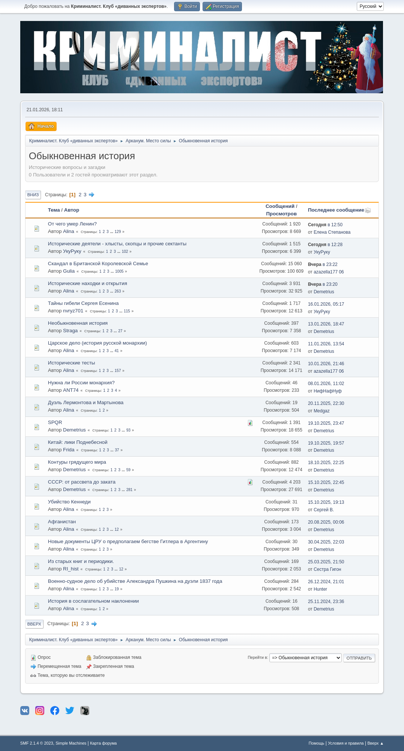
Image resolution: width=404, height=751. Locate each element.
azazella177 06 (329, 272)
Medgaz (322, 411)
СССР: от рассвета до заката (82, 482)
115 (127, 311)
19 (117, 589)
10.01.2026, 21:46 (326, 363)
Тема (54, 210)
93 (128, 430)
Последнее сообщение (339, 210)
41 (117, 351)
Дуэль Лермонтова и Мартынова (85, 402)
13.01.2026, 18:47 (326, 324)
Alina (68, 231)
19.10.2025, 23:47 (326, 423)
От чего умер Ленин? (72, 224)
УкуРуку (72, 251)
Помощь (316, 743)
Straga (70, 330)
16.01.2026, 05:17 (326, 304)
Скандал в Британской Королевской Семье (98, 263)
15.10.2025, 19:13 (326, 502)
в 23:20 (323, 284)
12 (117, 529)
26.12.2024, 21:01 (326, 581)
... (112, 232)
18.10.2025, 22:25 (326, 462)
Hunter (320, 589)
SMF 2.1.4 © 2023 (36, 743)
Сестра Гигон (327, 569)
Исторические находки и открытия (87, 283)
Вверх (34, 624)
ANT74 (70, 390)
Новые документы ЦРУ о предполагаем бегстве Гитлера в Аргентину (128, 541)
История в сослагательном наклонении (93, 601)
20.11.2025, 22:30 (326, 403)
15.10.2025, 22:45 (326, 482)
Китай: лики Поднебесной (78, 442)
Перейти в (257, 657)
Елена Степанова (332, 232)
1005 (119, 271)
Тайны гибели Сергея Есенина (83, 303)
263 (118, 291)
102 (125, 251)
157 (118, 371)
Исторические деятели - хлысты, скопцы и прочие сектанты (117, 243)
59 (128, 470)
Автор (71, 210)
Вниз (33, 195)
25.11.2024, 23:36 (326, 601)
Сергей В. (324, 509)
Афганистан (62, 521)
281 (129, 490)
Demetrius (324, 291)
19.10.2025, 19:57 (326, 443)
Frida (68, 449)
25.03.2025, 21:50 (326, 561)
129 (118, 232)
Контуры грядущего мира (77, 462)
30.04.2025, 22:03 (326, 542)
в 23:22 (323, 264)
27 (120, 331)
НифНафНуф (328, 391)
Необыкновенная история (78, 323)
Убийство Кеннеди (69, 502)
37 (117, 450)
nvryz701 (73, 311)
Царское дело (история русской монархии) (97, 343)
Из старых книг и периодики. (81, 561)
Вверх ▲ (375, 743)
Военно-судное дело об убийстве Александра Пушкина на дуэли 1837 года (135, 581)
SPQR (55, 422)
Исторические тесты (71, 363)
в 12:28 (325, 244)
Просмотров (281, 213)
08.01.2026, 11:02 (326, 383)
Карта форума (103, 743)
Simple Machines (71, 743)
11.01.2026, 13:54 (326, 343)
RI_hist (70, 569)
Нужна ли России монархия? (81, 382)
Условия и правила (345, 743)
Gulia (69, 271)
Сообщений (280, 206)
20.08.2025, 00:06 (326, 522)
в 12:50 (325, 224)
